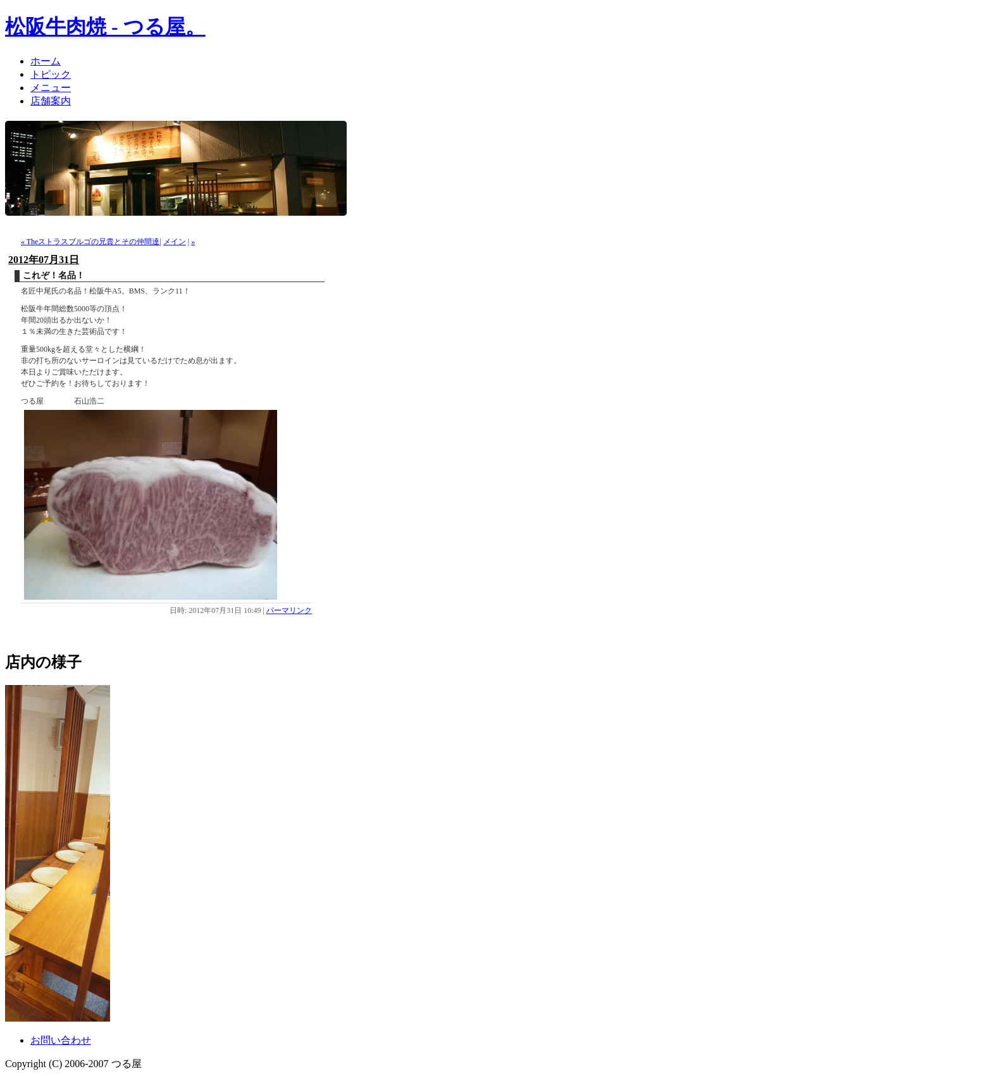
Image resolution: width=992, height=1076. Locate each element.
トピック (50, 74)
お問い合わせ (60, 1040)
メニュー (50, 87)
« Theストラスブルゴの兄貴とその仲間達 (90, 241)
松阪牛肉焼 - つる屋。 (105, 26)
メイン (174, 241)
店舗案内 (50, 101)
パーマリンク (289, 610)
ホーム (45, 61)
